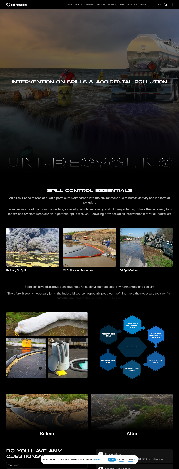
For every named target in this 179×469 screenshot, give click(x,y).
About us (79, 4)
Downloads (132, 4)
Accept (111, 459)
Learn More (97, 459)
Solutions (100, 4)
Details (130, 459)
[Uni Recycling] (16, 4)
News (122, 4)
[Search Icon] (165, 4)
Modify (121, 459)
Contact (143, 4)
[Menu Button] (171, 4)
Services (89, 4)
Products (112, 4)
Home (69, 4)
